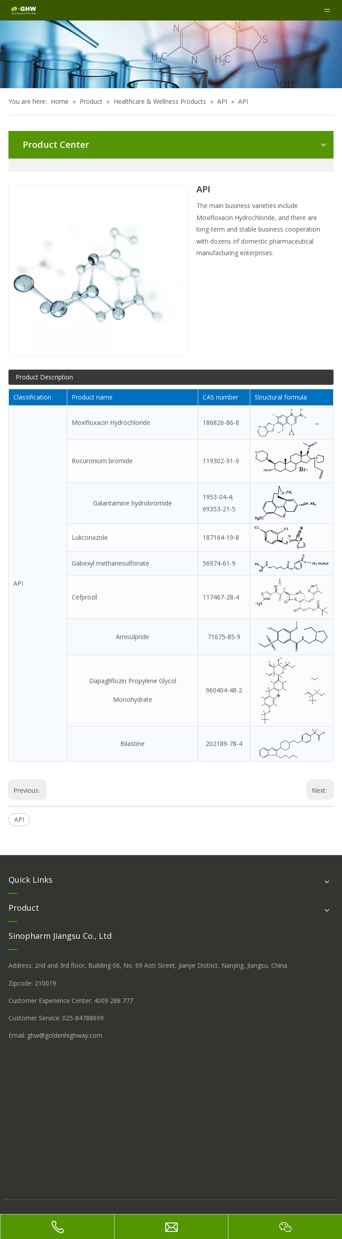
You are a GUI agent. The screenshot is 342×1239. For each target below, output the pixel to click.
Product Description (44, 377)
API (19, 819)
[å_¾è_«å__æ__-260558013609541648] (171, 54)
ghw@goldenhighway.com (64, 1035)
